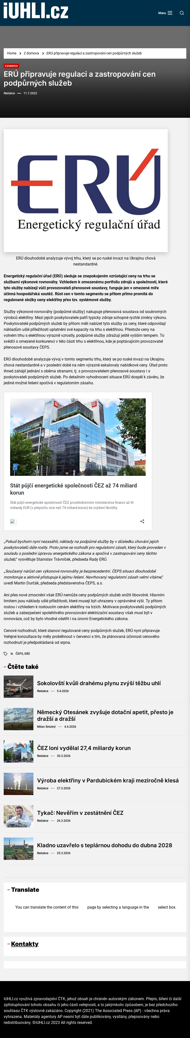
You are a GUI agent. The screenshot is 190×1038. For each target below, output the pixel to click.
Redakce (9, 93)
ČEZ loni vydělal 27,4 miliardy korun (84, 748)
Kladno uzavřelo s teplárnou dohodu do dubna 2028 (104, 845)
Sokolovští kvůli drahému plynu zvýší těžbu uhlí (99, 683)
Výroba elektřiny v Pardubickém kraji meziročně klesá (108, 780)
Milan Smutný (46, 726)
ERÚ (27, 653)
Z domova (11, 66)
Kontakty (25, 943)
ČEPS (19, 653)
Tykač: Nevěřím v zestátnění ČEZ (80, 813)
